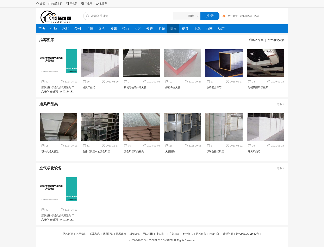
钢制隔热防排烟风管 (135, 87)
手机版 (73, 3)
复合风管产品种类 (134, 151)
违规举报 (228, 233)
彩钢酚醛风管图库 (258, 87)
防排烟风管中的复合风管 (96, 151)
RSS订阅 (215, 233)
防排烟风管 (246, 16)
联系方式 (95, 233)
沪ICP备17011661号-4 (248, 233)
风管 (256, 16)
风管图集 (170, 151)
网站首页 (68, 233)
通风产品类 (256, 40)
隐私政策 (121, 233)
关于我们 (81, 233)
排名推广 (161, 233)
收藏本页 (57, 3)
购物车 (103, 3)
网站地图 (148, 233)
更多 (280, 104)
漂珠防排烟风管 (215, 151)
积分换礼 (188, 233)
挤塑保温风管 (172, 87)
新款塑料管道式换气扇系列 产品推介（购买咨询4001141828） (57, 91)
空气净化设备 (276, 40)
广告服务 (174, 233)
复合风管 (233, 16)
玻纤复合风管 (214, 87)
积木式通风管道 (50, 151)
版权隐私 (134, 233)
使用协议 (108, 233)
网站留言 (201, 233)
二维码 (88, 3)
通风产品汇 (89, 87)
